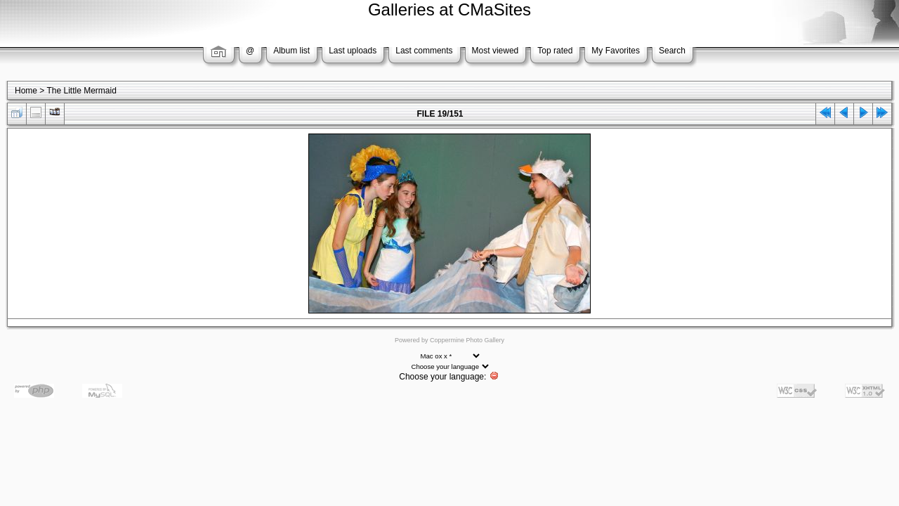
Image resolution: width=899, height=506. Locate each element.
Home (26, 91)
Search (672, 51)
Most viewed (495, 51)
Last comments (423, 51)
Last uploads (352, 51)
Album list (291, 51)
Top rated (554, 51)
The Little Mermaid (81, 91)
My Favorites (615, 51)
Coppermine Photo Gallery (467, 340)
